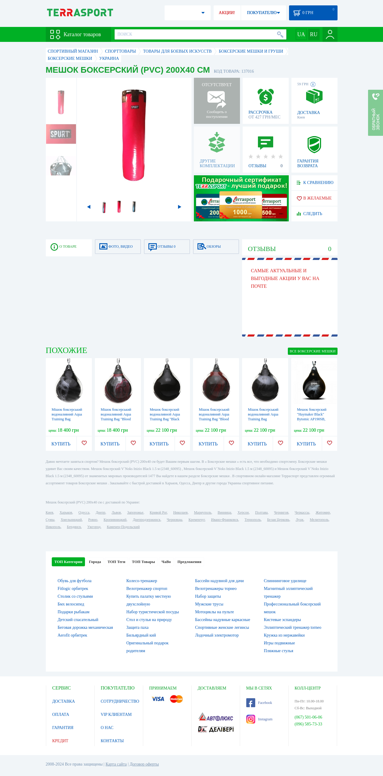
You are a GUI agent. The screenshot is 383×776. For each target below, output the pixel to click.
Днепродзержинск (147, 520)
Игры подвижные (279, 643)
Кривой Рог (158, 512)
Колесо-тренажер (141, 581)
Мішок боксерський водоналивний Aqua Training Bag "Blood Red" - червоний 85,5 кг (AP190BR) (215, 419)
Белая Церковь (278, 520)
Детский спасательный (78, 619)
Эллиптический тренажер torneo (292, 627)
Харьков (66, 512)
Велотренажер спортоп (146, 588)
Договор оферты (144, 764)
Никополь (53, 527)
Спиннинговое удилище (285, 581)
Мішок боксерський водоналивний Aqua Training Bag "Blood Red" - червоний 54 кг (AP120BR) (117, 419)
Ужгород (94, 527)
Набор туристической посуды (152, 612)
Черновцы (174, 520)
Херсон (243, 512)
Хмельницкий (71, 520)
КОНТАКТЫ (112, 741)
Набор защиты (208, 596)
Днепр (100, 512)
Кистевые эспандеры (282, 619)
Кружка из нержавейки (284, 635)
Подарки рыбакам (73, 612)
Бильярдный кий (141, 635)
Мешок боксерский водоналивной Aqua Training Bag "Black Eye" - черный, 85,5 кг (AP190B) (167, 419)
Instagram (259, 719)
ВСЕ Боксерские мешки (312, 351)
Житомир (323, 512)
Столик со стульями (75, 596)
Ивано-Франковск (224, 520)
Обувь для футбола (75, 581)
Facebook (259, 702)
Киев (49, 512)
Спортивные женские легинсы (222, 627)
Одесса (83, 512)
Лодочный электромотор (217, 635)
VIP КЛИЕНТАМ (116, 714)
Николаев (180, 512)
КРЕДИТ (60, 741)
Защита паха (137, 627)
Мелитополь (319, 520)
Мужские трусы (209, 604)
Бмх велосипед (71, 604)
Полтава (261, 512)
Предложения (189, 561)
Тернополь (252, 520)
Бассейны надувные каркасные (222, 619)
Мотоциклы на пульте (214, 612)
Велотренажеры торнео (216, 588)
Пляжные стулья (278, 651)
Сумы (50, 520)
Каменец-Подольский (123, 527)
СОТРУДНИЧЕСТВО (120, 701)
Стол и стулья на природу (149, 619)
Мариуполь (202, 512)
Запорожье (135, 512)
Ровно (92, 520)
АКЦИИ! (227, 12)
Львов (116, 512)
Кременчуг (197, 520)
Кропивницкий (115, 520)
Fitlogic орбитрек (73, 588)
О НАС (107, 727)
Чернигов (281, 512)
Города (95, 561)
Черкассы (302, 512)
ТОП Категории (68, 561)
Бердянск (74, 527)
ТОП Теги (116, 561)
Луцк (299, 520)
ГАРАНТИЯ (63, 727)
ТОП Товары (143, 561)
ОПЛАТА (60, 714)
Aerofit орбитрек (72, 635)
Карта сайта (116, 764)
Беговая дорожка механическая (85, 627)
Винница (224, 512)
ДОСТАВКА (63, 701)
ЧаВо (166, 561)
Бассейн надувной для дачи (219, 581)
